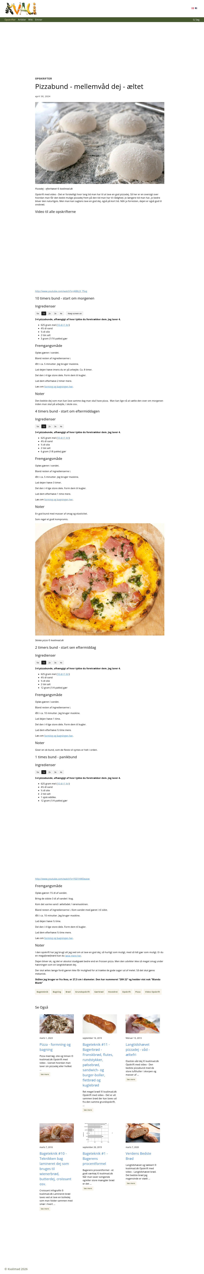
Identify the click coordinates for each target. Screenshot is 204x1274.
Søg (196, 19)
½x (38, 313)
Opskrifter (10, 19)
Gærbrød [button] (99, 991)
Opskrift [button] (126, 991)
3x (55, 313)
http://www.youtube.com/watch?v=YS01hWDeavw (62, 878)
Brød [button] (68, 991)
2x (49, 313)
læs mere (45, 1074)
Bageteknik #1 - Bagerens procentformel (95, 1158)
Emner (38, 19)
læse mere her (73, 955)
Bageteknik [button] (42, 991)
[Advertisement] (102, 47)
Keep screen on (75, 313)
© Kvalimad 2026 (16, 1269)
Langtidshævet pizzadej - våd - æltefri (138, 1049)
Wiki (30, 19)
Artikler (22, 19)
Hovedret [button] (113, 991)
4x (61, 313)
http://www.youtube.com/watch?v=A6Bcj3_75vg (61, 291)
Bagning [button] (57, 991)
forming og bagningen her (58, 386)
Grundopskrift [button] (82, 991)
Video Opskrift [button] (152, 991)
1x (44, 313)
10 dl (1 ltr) (63, 325)
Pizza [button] (138, 991)
